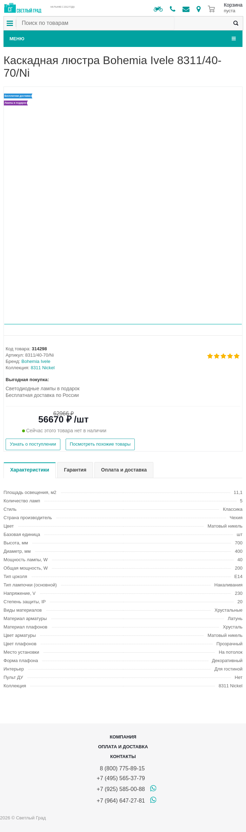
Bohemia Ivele (35, 361)
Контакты (123, 756)
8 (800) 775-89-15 (121, 768)
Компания (123, 737)
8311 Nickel (43, 367)
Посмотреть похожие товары (100, 444)
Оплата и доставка (123, 746)
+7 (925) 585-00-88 (121, 789)
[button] (123, 324)
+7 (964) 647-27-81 (121, 801)
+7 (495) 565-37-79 (121, 778)
